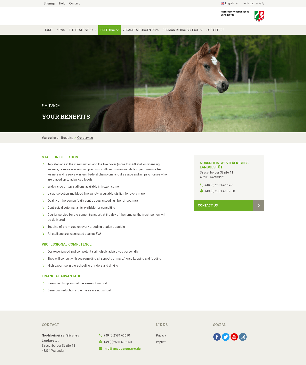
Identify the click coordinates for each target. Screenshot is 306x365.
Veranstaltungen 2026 (141, 30)
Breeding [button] (107, 30)
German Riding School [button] (181, 30)
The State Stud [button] (81, 30)
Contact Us (208, 205)
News (60, 30)
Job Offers (215, 30)
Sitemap (49, 3)
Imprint (160, 342)
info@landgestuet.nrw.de (122, 349)
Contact (74, 3)
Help (62, 3)
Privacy (161, 335)
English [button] (228, 3)
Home (48, 30)
